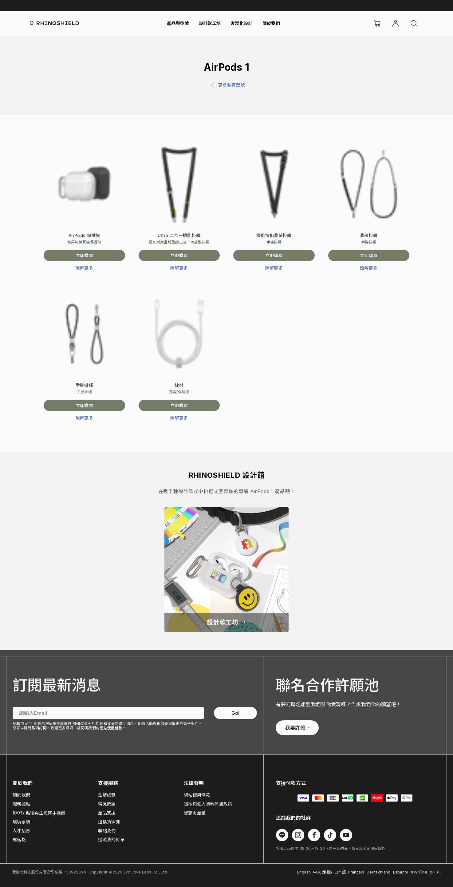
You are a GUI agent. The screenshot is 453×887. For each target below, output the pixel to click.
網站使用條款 (111, 728)
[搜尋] (414, 23)
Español (400, 872)
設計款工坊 (210, 23)
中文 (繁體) (322, 872)
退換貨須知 (109, 821)
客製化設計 (241, 23)
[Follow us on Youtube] (346, 835)
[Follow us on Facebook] (314, 835)
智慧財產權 (195, 812)
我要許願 (297, 728)
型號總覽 (107, 795)
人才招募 (21, 830)
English (304, 872)
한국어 (435, 872)
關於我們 (271, 23)
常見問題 (107, 803)
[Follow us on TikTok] (330, 835)
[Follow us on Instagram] (298, 835)
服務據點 (21, 803)
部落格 (19, 839)
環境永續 (21, 821)
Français (356, 872)
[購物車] (377, 23)
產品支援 (107, 812)
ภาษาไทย (419, 872)
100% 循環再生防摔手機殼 (39, 812)
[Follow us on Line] (282, 835)
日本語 (340, 872)
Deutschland (379, 872)
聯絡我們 (107, 830)
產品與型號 (178, 23)
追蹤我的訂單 (111, 839)
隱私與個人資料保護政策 (208, 803)
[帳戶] (395, 23)
